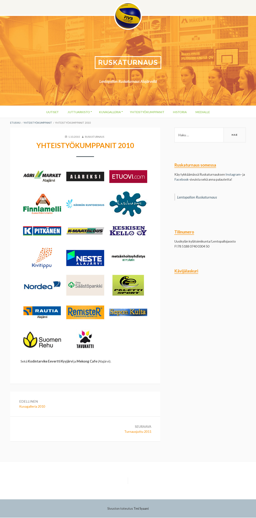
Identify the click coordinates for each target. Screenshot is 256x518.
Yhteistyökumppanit (147, 112)
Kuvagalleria (109, 112)
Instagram (233, 174)
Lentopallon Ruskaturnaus (197, 197)
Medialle (204, 112)
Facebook (181, 179)
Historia (181, 112)
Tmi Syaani (141, 509)
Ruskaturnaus (128, 62)
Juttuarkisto (77, 112)
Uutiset (50, 112)
